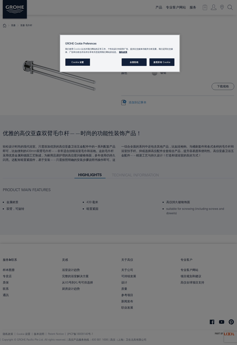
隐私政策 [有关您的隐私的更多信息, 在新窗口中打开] (123, 52)
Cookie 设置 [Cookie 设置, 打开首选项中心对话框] (77, 62)
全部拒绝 (134, 62)
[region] (120, 53)
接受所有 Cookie (161, 62)
